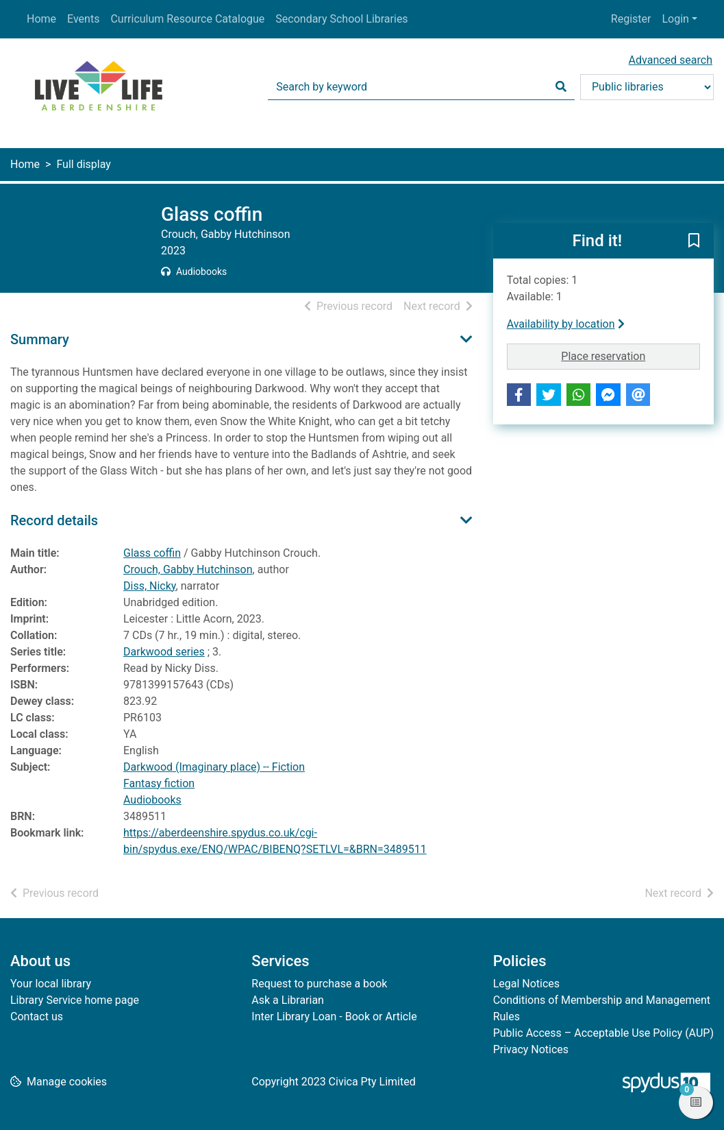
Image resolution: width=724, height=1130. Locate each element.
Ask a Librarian (287, 1000)
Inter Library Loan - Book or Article (333, 1016)
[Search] (561, 87)
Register (631, 18)
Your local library (50, 983)
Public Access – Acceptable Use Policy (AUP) (603, 1032)
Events (83, 18)
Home (41, 18)
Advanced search (670, 60)
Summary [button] (39, 339)
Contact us (36, 1016)
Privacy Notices (531, 1049)
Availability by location (566, 323)
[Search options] (647, 87)
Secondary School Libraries (341, 18)
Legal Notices (526, 983)
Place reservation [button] (630, 355)
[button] (694, 241)
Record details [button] (54, 520)
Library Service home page (74, 1000)
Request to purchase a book (319, 983)
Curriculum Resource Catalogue (187, 18)
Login (675, 18)
